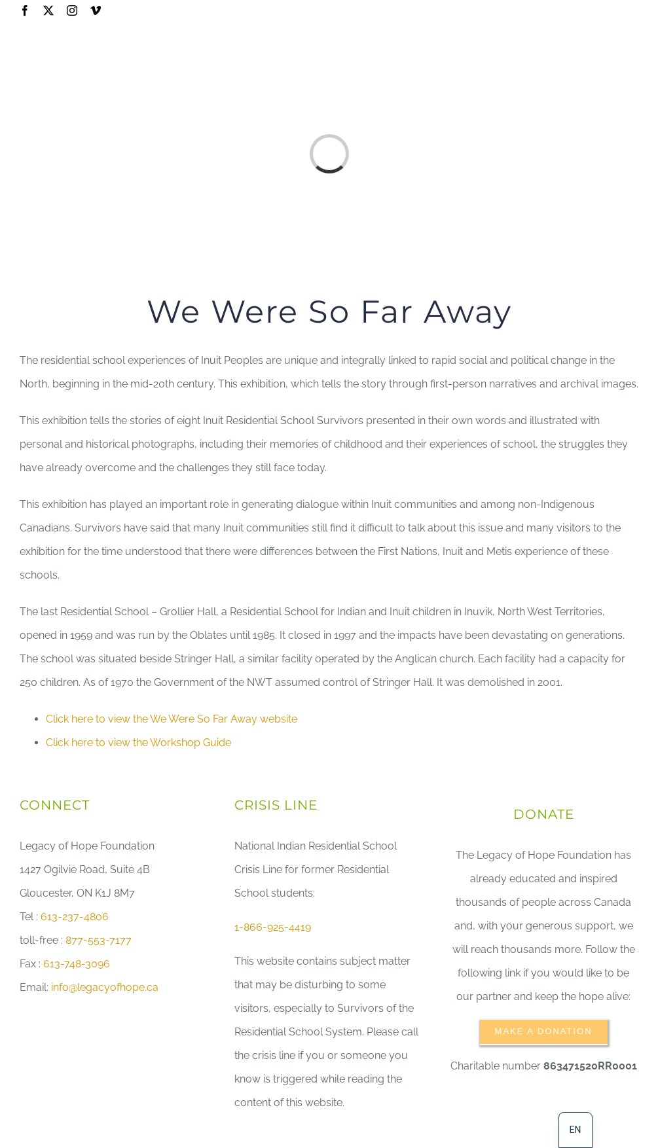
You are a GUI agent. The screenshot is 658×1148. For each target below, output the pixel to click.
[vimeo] (95, 10)
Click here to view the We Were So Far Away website (171, 719)
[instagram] (72, 10)
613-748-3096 (76, 964)
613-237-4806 (75, 916)
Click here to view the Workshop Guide (138, 742)
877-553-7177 (98, 940)
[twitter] (48, 10)
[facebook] (25, 10)
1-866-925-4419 (272, 927)
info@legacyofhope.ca (104, 987)
